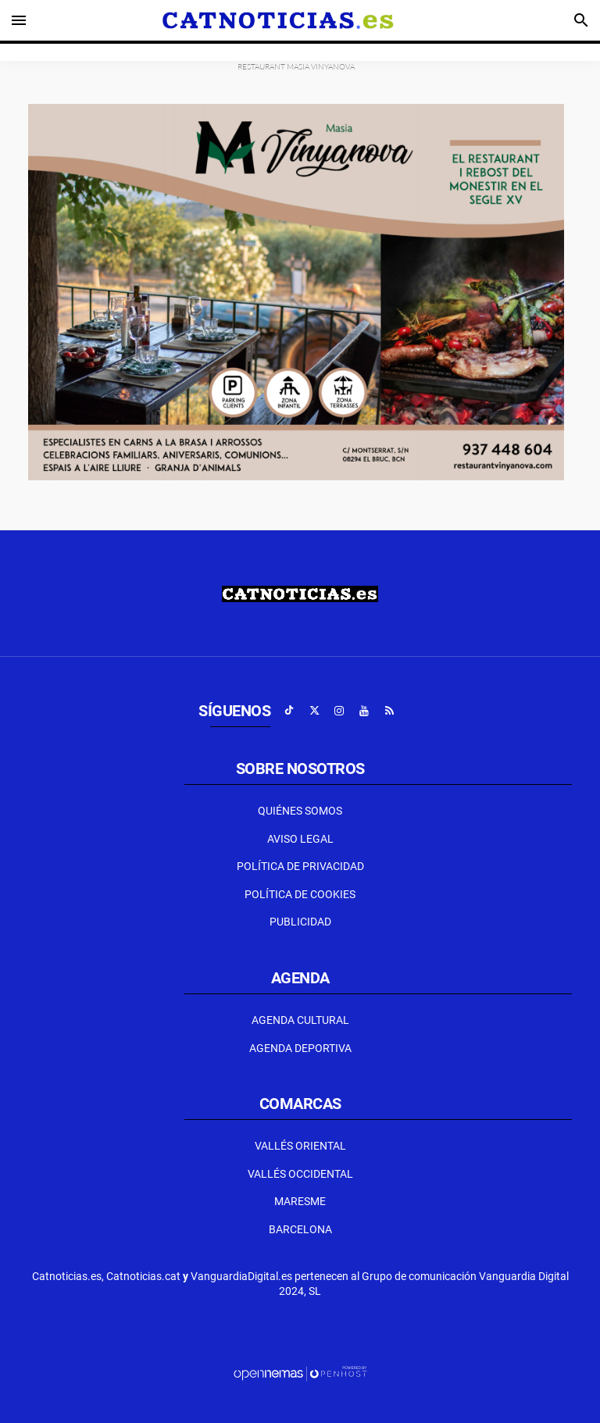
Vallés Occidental (300, 1174)
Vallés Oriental (300, 1145)
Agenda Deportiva (300, 1048)
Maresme (300, 1201)
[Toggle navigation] (19, 20)
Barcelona (300, 1229)
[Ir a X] (314, 710)
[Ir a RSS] (389, 710)
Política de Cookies (300, 894)
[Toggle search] (581, 20)
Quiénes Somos (300, 810)
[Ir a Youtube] (364, 710)
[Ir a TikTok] (289, 710)
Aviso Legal (300, 839)
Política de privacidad (300, 866)
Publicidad (300, 921)
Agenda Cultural (300, 1020)
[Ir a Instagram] (339, 710)
